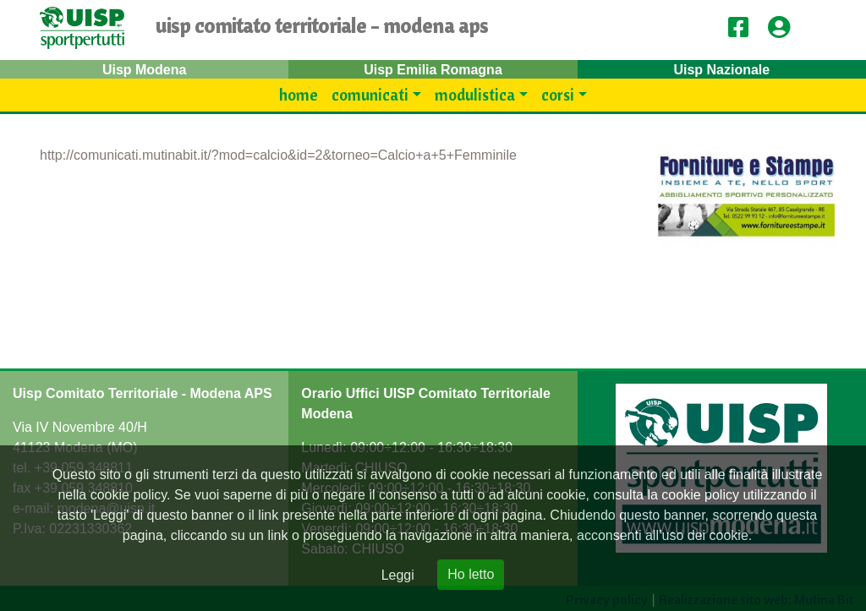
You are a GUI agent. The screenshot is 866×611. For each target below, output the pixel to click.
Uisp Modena (144, 70)
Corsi (557, 95)
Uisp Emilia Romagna (433, 70)
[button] (785, 28)
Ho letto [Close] (470, 574)
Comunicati (370, 95)
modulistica (475, 95)
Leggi (397, 575)
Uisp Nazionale (721, 70)
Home (298, 95)
